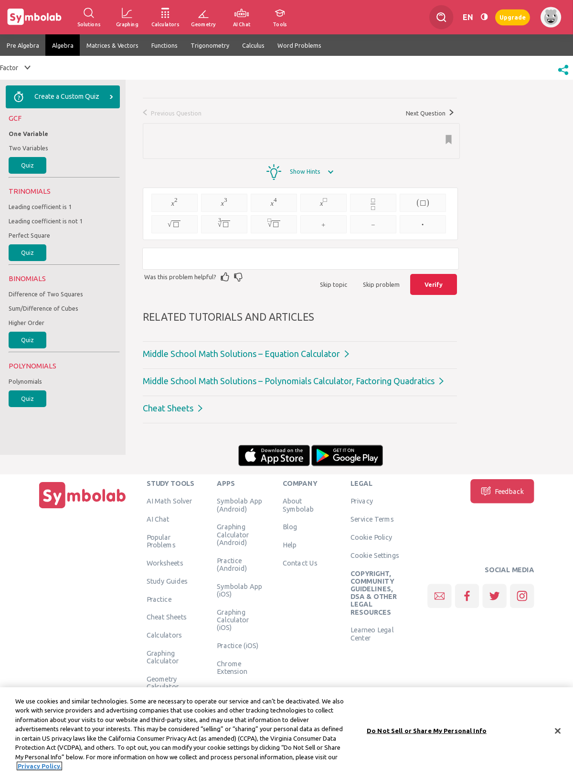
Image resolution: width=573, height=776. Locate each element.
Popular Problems (161, 540)
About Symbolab (298, 505)
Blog (290, 527)
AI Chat (158, 519)
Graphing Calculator (163, 656)
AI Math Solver (169, 501)
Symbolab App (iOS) (239, 590)
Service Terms (372, 519)
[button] (563, 76)
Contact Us (300, 562)
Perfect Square (29, 235)
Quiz (27, 165)
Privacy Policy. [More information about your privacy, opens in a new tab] (39, 767)
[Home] (82, 508)
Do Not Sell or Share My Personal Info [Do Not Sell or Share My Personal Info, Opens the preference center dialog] (427, 732)
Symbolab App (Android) (239, 505)
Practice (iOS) (237, 645)
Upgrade (512, 17)
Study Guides (167, 581)
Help (290, 545)
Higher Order (26, 322)
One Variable (28, 133)
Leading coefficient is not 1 (46, 221)
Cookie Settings (374, 555)
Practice (159, 599)
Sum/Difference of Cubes (43, 308)
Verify (433, 284)
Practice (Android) (232, 564)
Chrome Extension (232, 667)
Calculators (164, 635)
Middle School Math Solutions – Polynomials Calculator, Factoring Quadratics (289, 381)
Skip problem (381, 284)
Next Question (430, 113)
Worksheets (165, 562)
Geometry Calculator (163, 682)
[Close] (557, 732)
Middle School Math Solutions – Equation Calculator (241, 353)
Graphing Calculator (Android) (233, 534)
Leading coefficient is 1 (40, 206)
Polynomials (25, 381)
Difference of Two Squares (46, 294)
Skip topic (333, 284)
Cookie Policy (371, 537)
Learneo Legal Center (371, 633)
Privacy (361, 501)
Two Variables (28, 148)
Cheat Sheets (168, 408)
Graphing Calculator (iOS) (233, 619)
